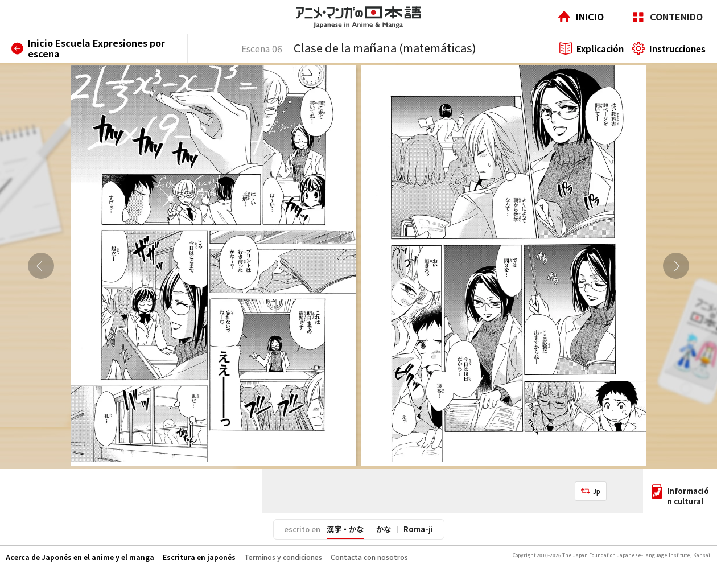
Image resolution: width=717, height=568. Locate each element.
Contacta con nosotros (369, 557)
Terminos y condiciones (283, 557)
